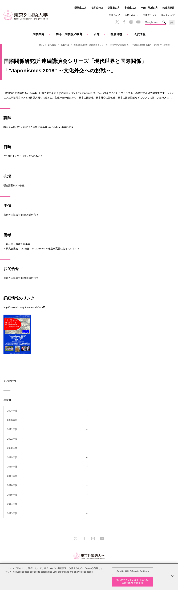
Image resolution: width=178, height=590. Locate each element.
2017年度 (12, 476)
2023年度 (12, 420)
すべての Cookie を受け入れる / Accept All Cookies (132, 581)
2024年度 (12, 410)
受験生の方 (80, 7)
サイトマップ (168, 15)
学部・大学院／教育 (69, 34)
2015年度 (12, 494)
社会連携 (116, 34)
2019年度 (12, 457)
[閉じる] (172, 576)
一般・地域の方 (149, 7)
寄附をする (114, 15)
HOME (41, 45)
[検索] (153, 23)
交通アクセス (149, 15)
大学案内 (38, 34)
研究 (96, 34)
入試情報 (139, 34)
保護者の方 (114, 7)
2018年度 (65, 45)
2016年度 (12, 485)
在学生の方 (97, 7)
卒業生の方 (130, 7)
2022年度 (12, 429)
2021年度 (12, 438)
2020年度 (12, 448)
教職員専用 (168, 7)
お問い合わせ (132, 15)
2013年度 (12, 513)
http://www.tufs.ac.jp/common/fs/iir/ (22, 307)
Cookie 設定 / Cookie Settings (132, 571)
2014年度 (12, 504)
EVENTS (52, 45)
